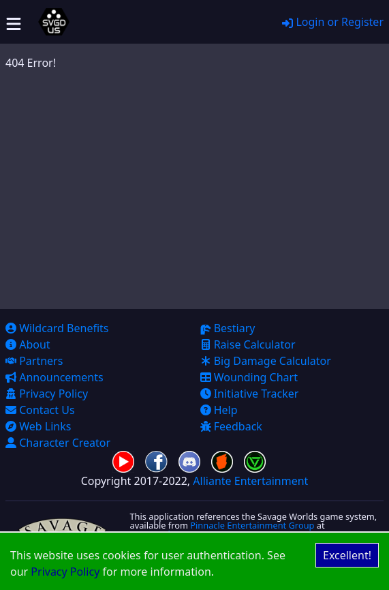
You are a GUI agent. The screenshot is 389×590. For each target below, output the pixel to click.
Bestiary (227, 328)
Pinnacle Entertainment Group (252, 525)
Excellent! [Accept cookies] (347, 555)
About (27, 344)
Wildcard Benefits (57, 328)
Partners (34, 360)
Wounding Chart (249, 377)
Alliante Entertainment (250, 480)
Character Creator (57, 442)
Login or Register (333, 21)
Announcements (54, 377)
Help (219, 409)
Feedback (231, 426)
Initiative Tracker (249, 393)
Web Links (38, 426)
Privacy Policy (65, 571)
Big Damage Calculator (265, 360)
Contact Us (40, 409)
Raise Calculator (248, 344)
